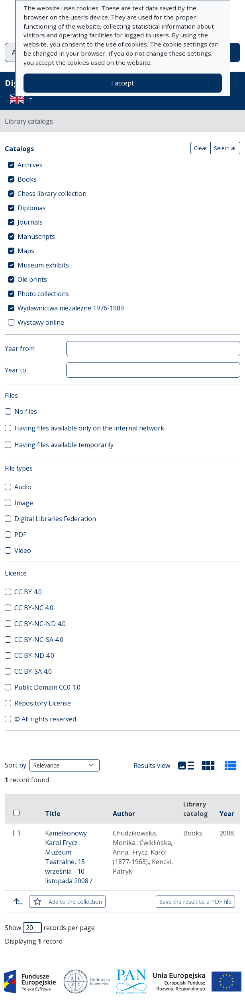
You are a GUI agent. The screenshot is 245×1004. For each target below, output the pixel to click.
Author (124, 813)
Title (53, 813)
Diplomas (32, 208)
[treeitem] (122, 165)
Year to (15, 370)
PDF (20, 534)
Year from (20, 348)
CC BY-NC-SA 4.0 (38, 639)
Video (22, 550)
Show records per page (50, 927)
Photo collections (43, 293)
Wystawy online (41, 322)
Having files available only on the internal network (89, 428)
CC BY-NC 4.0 (33, 607)
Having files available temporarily (64, 444)
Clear (200, 148)
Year (227, 813)
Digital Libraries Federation (55, 518)
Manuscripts (36, 236)
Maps (26, 250)
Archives (30, 165)
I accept (122, 83)
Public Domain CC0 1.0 (47, 687)
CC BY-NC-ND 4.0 (40, 623)
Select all (225, 148)
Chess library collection (52, 193)
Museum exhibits (43, 265)
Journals (30, 222)
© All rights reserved (45, 719)
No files (25, 411)
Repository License (42, 703)
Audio (22, 487)
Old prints (32, 279)
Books (27, 179)
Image (23, 502)
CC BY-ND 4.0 (34, 655)
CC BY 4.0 (28, 591)
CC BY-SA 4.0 (33, 671)
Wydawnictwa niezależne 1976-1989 (71, 308)
